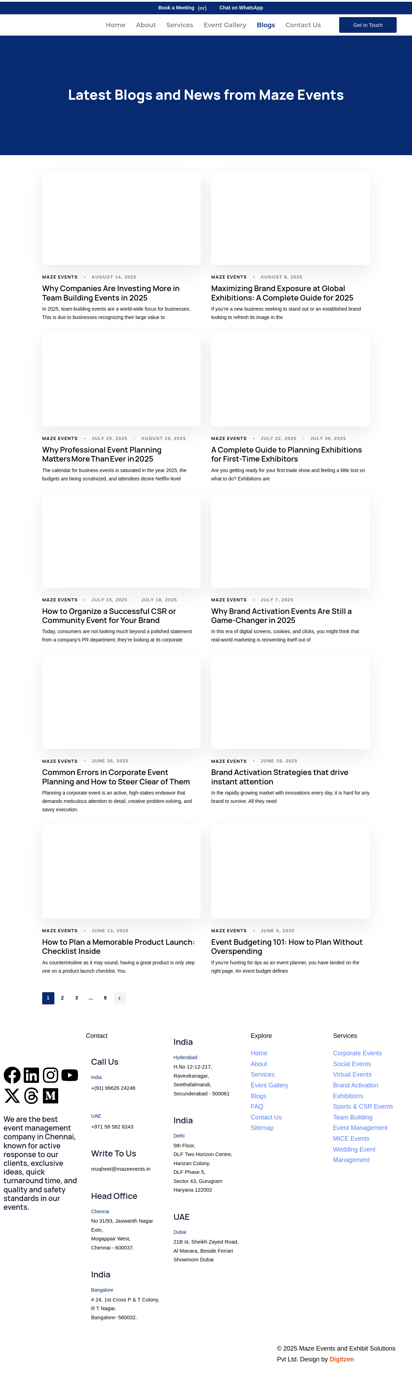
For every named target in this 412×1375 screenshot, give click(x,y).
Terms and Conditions (172, 1348)
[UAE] (206, 1238)
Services (179, 25)
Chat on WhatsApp (236, 8)
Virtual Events (352, 1074)
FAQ (257, 1106)
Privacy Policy (26, 1348)
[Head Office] (123, 1222)
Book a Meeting (171, 8)
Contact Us (303, 25)
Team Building (353, 1117)
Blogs (266, 25)
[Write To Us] (123, 1161)
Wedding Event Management (354, 1155)
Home (115, 25)
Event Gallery (225, 25)
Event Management (360, 1127)
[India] (123, 1296)
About (146, 25)
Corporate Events (357, 1053)
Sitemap (262, 1127)
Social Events (352, 1064)
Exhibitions (348, 1096)
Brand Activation (356, 1085)
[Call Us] (123, 1075)
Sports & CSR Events (363, 1106)
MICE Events (351, 1138)
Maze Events (60, 277)
